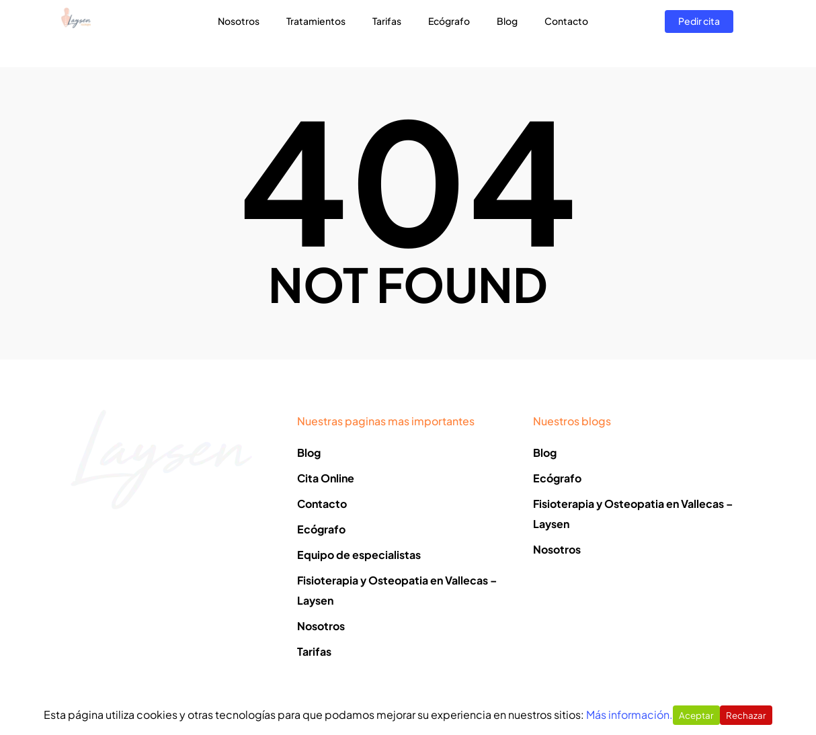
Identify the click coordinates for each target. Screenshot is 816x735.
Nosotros (244, 33)
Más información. (629, 714)
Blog (512, 33)
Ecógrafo (454, 33)
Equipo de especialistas (359, 555)
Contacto (572, 33)
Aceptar (696, 715)
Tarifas (392, 33)
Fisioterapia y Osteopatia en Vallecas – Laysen (397, 590)
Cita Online (325, 478)
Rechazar (746, 715)
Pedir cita (699, 33)
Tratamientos (321, 33)
